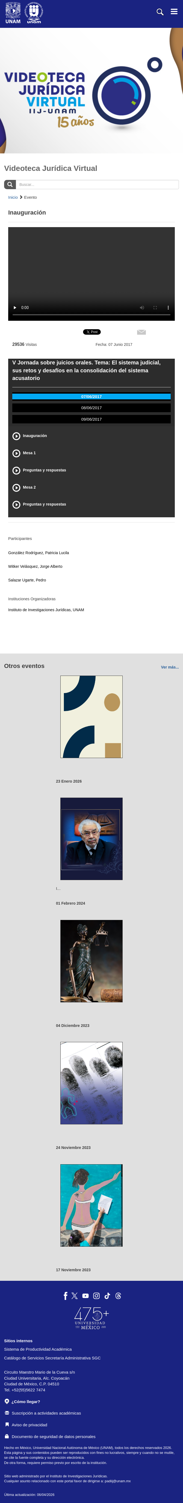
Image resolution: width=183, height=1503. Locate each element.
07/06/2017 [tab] (91, 396)
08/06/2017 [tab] (91, 407)
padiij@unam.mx (118, 1481)
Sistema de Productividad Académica (38, 1349)
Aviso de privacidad (26, 1424)
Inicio (13, 197)
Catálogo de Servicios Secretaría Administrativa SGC (52, 1358)
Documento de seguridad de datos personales (50, 1436)
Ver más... (170, 667)
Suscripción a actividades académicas (43, 1413)
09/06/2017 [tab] (91, 419)
